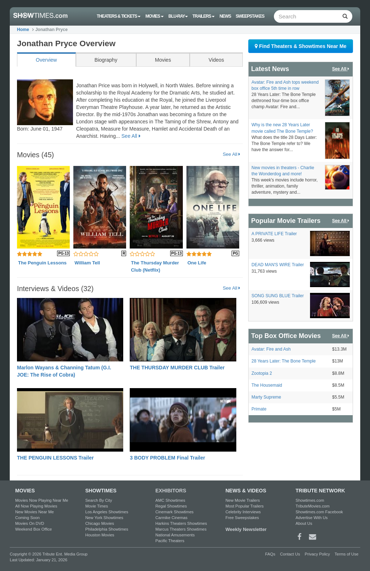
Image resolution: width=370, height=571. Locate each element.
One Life (197, 262)
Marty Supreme (266, 397)
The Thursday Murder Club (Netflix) (155, 266)
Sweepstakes (250, 16)
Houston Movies (99, 535)
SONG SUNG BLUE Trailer (277, 295)
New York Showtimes (104, 517)
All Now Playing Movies (36, 506)
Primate (258, 409)
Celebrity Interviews (243, 512)
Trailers (204, 16)
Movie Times (96, 506)
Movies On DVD (29, 523)
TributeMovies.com (313, 506)
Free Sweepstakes (242, 517)
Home (23, 29)
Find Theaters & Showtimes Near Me (301, 46)
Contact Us (290, 554)
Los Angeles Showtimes (106, 512)
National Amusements (175, 535)
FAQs (270, 554)
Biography (106, 60)
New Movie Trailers (242, 500)
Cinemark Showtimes (174, 512)
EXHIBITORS (170, 490)
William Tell (87, 262)
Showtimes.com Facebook (319, 512)
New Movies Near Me (34, 512)
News (225, 16)
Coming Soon (27, 517)
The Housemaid (266, 385)
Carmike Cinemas (171, 517)
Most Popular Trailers (244, 506)
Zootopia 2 (261, 373)
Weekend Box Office (33, 529)
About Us (304, 523)
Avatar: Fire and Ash (271, 349)
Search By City (98, 500)
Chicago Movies (99, 523)
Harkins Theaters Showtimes (181, 523)
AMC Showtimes (170, 500)
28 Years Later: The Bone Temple (283, 361)
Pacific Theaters (169, 541)
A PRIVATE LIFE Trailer (274, 233)
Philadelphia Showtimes (106, 529)
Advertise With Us (312, 517)
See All (130, 136)
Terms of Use (346, 554)
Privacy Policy (317, 554)
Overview (46, 60)
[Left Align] (344, 16)
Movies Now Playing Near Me (41, 500)
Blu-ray (178, 16)
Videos (216, 60)
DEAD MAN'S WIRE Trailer (277, 264)
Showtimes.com (310, 500)
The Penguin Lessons (42, 262)
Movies (154, 16)
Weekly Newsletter (246, 529)
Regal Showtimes (171, 506)
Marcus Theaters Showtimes (181, 529)
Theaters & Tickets (119, 16)
